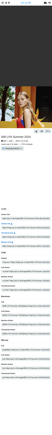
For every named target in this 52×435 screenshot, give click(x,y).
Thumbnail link (8, 233)
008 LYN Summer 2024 (16, 136)
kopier (46, 218)
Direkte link (6, 224)
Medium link (7, 242)
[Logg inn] (49, 3)
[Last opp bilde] (45, 3)
